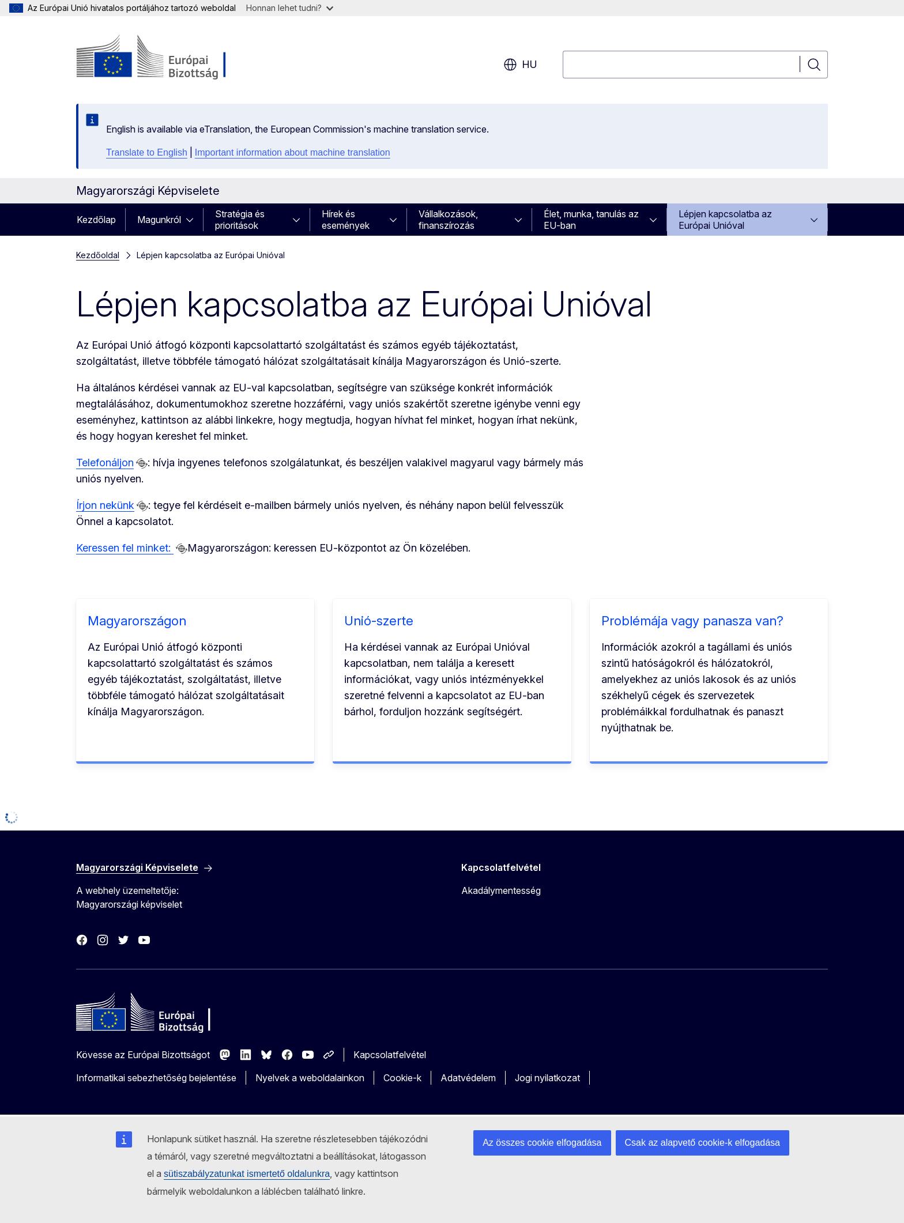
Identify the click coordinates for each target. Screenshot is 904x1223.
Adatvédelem (468, 1078)
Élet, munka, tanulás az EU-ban (591, 219)
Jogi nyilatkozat (547, 1078)
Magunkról (159, 219)
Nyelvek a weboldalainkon (309, 1078)
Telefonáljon (105, 462)
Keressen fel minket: (125, 548)
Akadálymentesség (501, 890)
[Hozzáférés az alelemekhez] (193, 219)
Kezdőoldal (97, 255)
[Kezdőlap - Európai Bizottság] (169, 58)
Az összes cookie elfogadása (542, 1142)
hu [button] (520, 64)
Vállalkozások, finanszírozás (448, 219)
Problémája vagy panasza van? (692, 620)
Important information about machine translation (292, 152)
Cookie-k (402, 1078)
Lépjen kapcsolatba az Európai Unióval (725, 219)
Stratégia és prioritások (240, 219)
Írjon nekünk (105, 505)
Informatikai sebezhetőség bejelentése (156, 1078)
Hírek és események (346, 219)
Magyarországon (137, 620)
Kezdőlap (96, 219)
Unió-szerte (378, 620)
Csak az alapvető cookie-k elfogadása (703, 1142)
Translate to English (146, 152)
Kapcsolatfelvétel (389, 1054)
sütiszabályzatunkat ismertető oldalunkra (247, 1174)
